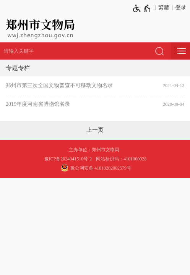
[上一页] (95, 129)
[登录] (179, 7)
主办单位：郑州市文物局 (95, 149)
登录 (180, 7)
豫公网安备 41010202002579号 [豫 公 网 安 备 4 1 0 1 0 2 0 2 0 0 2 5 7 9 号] (95, 167)
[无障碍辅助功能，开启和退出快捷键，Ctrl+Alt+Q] (142, 8)
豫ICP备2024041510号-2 (68, 159)
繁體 (163, 7)
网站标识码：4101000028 (122, 159)
